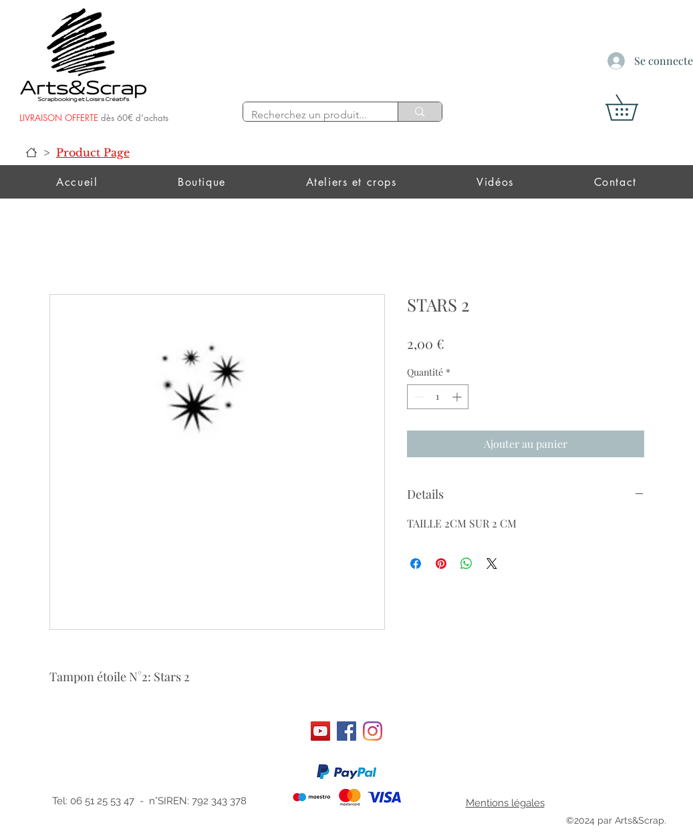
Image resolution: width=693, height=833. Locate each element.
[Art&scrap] (320, 731)
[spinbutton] (438, 396)
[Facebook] (346, 731)
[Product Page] (92, 152)
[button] (634, 107)
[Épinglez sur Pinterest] (441, 564)
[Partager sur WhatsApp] (466, 564)
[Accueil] (31, 152)
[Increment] (458, 396)
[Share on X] (492, 564)
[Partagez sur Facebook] (416, 564)
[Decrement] (417, 396)
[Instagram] (372, 731)
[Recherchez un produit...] (310, 115)
